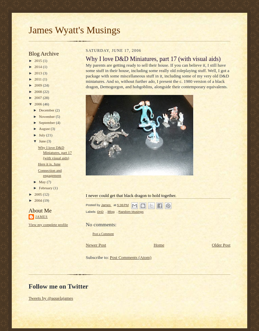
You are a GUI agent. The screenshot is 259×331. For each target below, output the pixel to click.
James (41, 217)
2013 (38, 73)
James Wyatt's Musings (74, 30)
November (47, 116)
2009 (38, 85)
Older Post (221, 244)
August (45, 129)
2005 (38, 194)
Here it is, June (49, 164)
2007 (38, 98)
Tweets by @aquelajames (51, 298)
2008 (38, 92)
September (47, 123)
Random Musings (131, 211)
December (47, 110)
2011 (38, 79)
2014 (38, 67)
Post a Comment (103, 234)
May (43, 182)
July (42, 135)
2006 (38, 104)
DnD (100, 211)
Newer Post (96, 244)
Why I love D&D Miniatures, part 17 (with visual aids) (55, 152)
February (46, 188)
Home (159, 244)
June (43, 141)
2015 (38, 61)
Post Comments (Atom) (131, 257)
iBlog (110, 211)
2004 (38, 200)
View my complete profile (48, 225)
